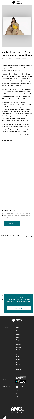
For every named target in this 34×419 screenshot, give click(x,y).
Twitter (19, 390)
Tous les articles (29, 236)
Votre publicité (18, 368)
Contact (18, 373)
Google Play (20, 381)
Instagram (20, 393)
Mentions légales (18, 363)
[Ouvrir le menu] (1, 2)
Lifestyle (18, 344)
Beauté (18, 334)
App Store (20, 378)
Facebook (20, 397)
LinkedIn (19, 387)
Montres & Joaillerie (18, 339)
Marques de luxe (18, 348)
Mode (17, 327)
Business (18, 330)
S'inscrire (12, 223)
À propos (18, 355)
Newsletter (19, 359)
